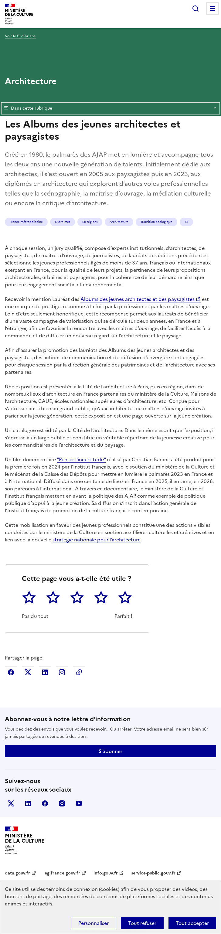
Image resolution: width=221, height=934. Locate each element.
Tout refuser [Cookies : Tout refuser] (142, 923)
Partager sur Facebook (11, 672)
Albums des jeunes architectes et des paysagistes (137, 299)
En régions (89, 222)
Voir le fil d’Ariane (20, 36)
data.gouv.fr (17, 873)
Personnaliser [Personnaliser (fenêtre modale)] (93, 923)
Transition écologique (156, 222)
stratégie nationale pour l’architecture (97, 539)
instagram (62, 803)
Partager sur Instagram (62, 672)
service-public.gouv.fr (153, 873)
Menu (212, 8)
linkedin (28, 803)
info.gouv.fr (105, 873)
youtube (79, 803)
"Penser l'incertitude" (81, 459)
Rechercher (195, 8)
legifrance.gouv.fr (61, 873)
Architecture (119, 222)
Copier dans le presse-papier (79, 672)
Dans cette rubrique (110, 108)
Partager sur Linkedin (45, 672)
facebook (45, 803)
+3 (186, 222)
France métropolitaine (26, 222)
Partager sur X (28, 672)
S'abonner (110, 751)
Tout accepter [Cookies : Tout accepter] (192, 923)
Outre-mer (62, 222)
